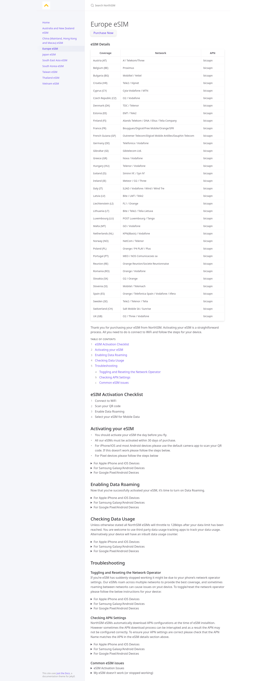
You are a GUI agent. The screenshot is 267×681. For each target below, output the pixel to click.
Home (46, 22)
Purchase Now (103, 33)
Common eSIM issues (114, 383)
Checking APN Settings (114, 377)
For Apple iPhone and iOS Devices (117, 463)
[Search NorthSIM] (133, 5)
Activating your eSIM (109, 350)
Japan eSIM (49, 54)
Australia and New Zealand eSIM (58, 30)
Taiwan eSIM (49, 72)
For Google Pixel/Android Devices (116, 473)
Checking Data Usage (109, 360)
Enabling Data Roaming (111, 355)
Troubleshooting (106, 366)
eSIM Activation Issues (109, 668)
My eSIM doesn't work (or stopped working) (123, 673)
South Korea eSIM (53, 66)
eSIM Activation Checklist (112, 344)
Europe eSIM (50, 48)
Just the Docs (63, 673)
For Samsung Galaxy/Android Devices (119, 468)
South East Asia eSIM (54, 60)
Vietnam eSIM (50, 83)
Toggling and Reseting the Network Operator (130, 372)
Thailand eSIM (50, 77)
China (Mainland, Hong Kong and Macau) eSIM (59, 41)
